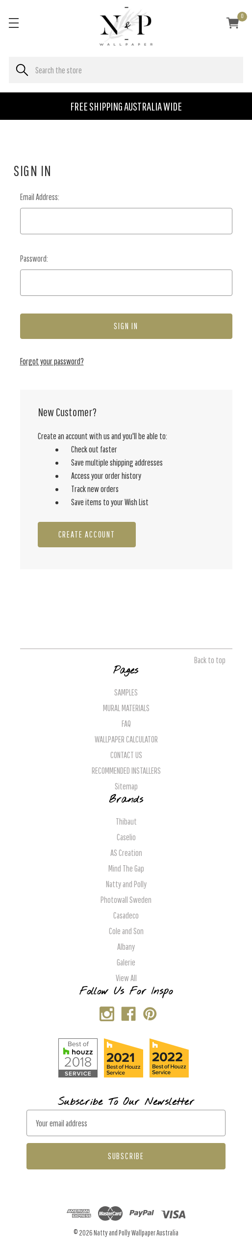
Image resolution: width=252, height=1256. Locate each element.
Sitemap (126, 786)
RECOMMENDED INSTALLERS (126, 770)
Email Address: (39, 197)
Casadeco (126, 915)
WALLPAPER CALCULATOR (126, 739)
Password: (34, 258)
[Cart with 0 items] (233, 24)
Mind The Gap (126, 868)
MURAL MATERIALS (126, 708)
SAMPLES (126, 692)
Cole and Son (126, 931)
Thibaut (126, 821)
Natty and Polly (126, 884)
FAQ (126, 723)
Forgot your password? (52, 361)
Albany (126, 947)
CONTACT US (126, 755)
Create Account (86, 534)
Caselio (126, 837)
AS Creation (126, 853)
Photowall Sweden (126, 900)
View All (126, 978)
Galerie (126, 962)
